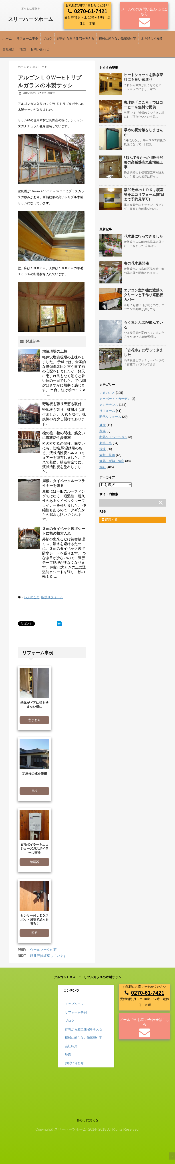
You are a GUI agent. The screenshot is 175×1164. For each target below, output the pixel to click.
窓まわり (34, 720)
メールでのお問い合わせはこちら (144, 11)
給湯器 (34, 862)
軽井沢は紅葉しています (48, 956)
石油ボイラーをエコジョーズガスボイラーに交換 (34, 848)
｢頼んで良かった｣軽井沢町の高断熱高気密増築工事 (143, 162)
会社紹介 (8, 49)
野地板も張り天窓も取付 (61, 404)
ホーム (7, 38)
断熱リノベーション (113, 437)
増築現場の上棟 (54, 351)
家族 (102, 431)
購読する (110, 519)
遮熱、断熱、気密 (111, 461)
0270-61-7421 (90, 11)
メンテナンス (108, 404)
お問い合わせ (39, 49)
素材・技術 (107, 455)
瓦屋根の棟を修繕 (34, 773)
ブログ (47, 38)
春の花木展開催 (136, 263)
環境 (102, 449)
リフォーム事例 (27, 38)
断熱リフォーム (52, 597)
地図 (23, 49)
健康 (102, 425)
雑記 (102, 467)
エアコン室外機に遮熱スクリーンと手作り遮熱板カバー (143, 294)
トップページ (74, 1004)
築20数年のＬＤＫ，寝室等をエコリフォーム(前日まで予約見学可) (144, 194)
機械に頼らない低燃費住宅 (117, 38)
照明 (34, 933)
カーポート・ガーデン (115, 398)
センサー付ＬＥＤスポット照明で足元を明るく (34, 919)
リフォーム (107, 410)
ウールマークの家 (43, 950)
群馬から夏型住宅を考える (75, 38)
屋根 (34, 791)
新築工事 (105, 443)
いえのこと (31, 597)
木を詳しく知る (152, 38)
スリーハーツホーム (30, 19)
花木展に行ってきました (143, 236)
